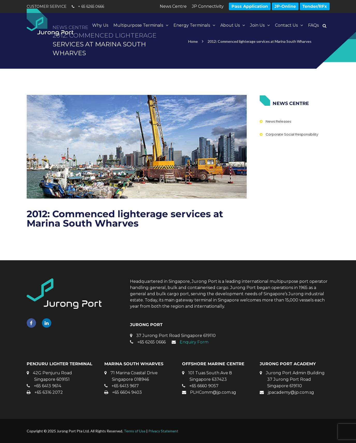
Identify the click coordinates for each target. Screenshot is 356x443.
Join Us (257, 25)
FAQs (313, 25)
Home (193, 41)
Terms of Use (135, 431)
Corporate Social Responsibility (292, 134)
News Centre (173, 6)
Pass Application (249, 6)
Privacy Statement (163, 431)
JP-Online (285, 6)
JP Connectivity (208, 6)
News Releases (278, 121)
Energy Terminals (191, 25)
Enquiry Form (194, 342)
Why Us (100, 25)
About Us (230, 25)
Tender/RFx (314, 6)
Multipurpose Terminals (138, 25)
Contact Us (286, 25)
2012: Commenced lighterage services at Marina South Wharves (125, 218)
